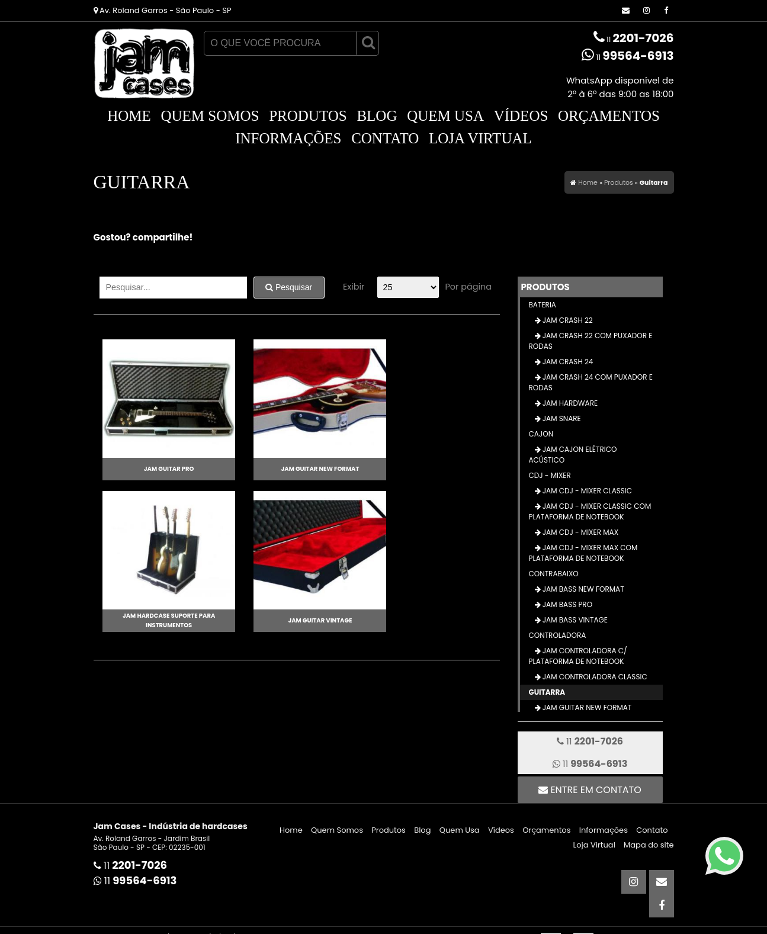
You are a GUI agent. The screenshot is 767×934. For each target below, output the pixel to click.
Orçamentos (609, 116)
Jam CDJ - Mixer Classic (587, 491)
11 (633, 38)
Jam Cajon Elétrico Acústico (573, 454)
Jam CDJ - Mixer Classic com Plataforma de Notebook (590, 511)
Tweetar (110, 258)
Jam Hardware (569, 403)
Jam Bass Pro (567, 604)
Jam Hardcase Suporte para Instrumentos (166, 620)
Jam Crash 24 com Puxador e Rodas (591, 382)
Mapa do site (648, 844)
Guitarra (547, 692)
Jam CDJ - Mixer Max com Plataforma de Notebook (583, 553)
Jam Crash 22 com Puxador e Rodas (591, 340)
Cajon (541, 434)
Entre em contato (589, 790)
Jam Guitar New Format (311, 468)
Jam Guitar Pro (166, 468)
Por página (468, 287)
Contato (385, 138)
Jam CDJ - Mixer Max (580, 532)
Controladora (557, 635)
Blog (377, 116)
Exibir (353, 287)
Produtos (308, 116)
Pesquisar (288, 287)
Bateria (542, 305)
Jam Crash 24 (567, 362)
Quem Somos (210, 116)
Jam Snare (561, 418)
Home (129, 116)
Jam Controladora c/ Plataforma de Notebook (578, 656)
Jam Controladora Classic (594, 677)
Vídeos (521, 116)
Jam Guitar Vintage (311, 620)
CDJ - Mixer (550, 475)
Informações (288, 138)
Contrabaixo (554, 574)
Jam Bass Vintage (574, 620)
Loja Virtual (480, 138)
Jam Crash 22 (567, 320)
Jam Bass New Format (582, 589)
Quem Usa (445, 116)
